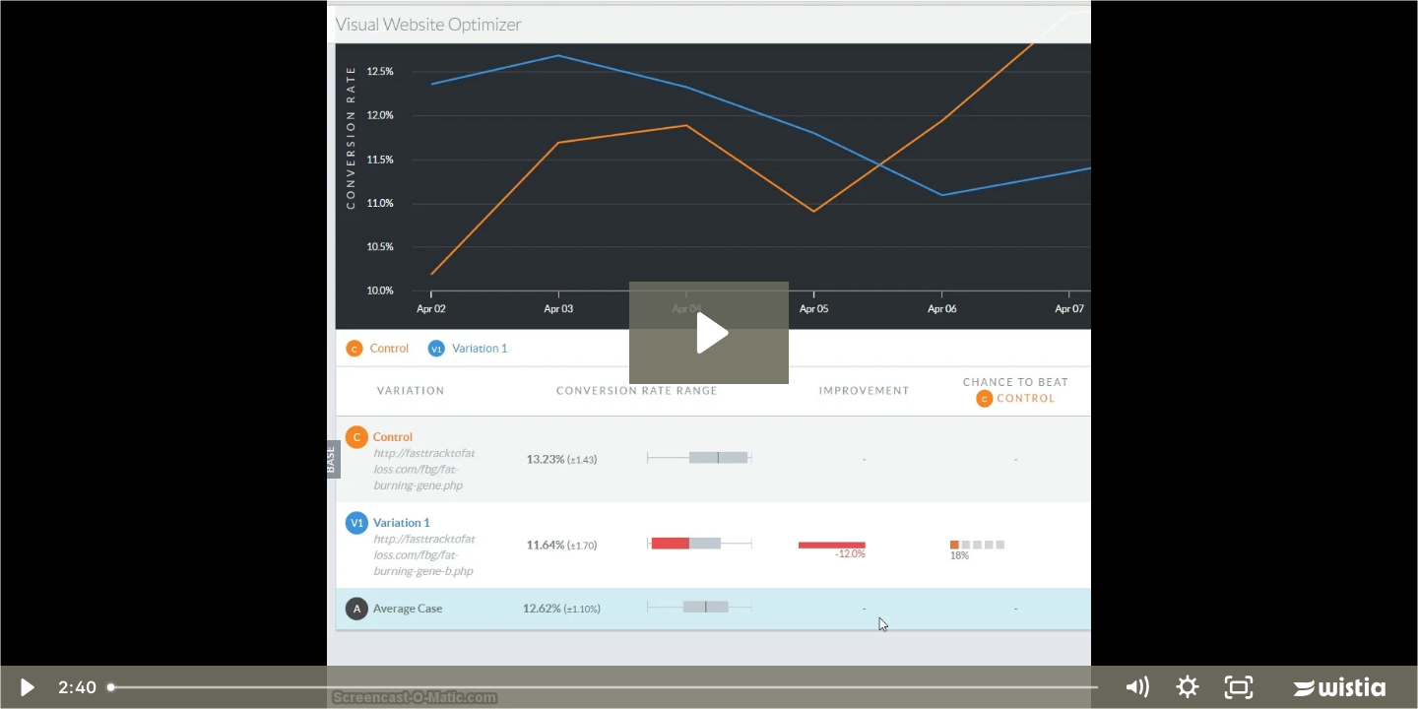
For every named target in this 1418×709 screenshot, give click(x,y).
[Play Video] (25, 687)
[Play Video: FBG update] (709, 333)
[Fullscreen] (1238, 687)
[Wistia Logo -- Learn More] (1341, 687)
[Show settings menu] (1187, 687)
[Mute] (1136, 687)
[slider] (604, 687)
